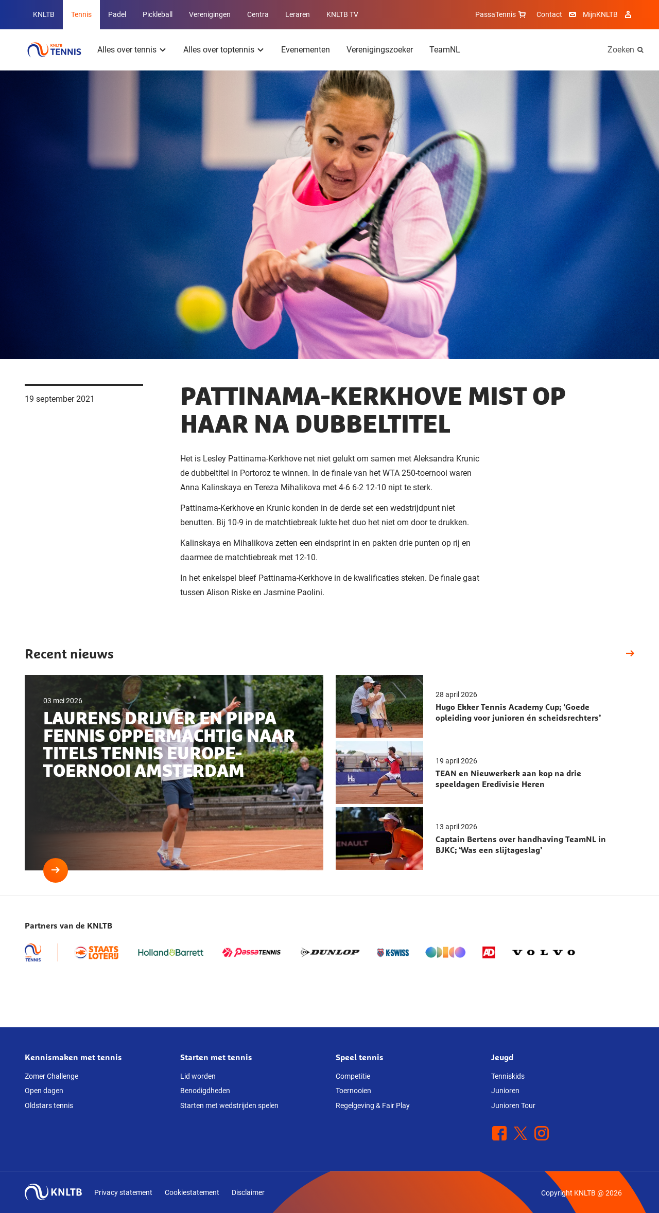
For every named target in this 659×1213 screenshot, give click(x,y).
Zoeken (621, 50)
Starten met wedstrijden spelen (229, 1105)
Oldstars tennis (49, 1105)
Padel (117, 14)
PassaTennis (501, 14)
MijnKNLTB (600, 14)
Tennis (81, 14)
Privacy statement (123, 1192)
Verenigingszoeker (379, 50)
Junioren (505, 1090)
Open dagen (44, 1090)
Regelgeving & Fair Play (373, 1105)
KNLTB (44, 14)
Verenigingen (210, 14)
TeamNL (444, 50)
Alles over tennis (127, 50)
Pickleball (157, 14)
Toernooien (353, 1090)
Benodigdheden (205, 1090)
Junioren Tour (513, 1105)
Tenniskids (508, 1076)
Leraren (297, 14)
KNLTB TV (342, 14)
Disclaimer (248, 1192)
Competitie (353, 1076)
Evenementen (305, 50)
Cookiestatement (192, 1192)
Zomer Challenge (51, 1076)
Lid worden (198, 1076)
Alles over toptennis (218, 50)
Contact (549, 14)
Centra (258, 14)
